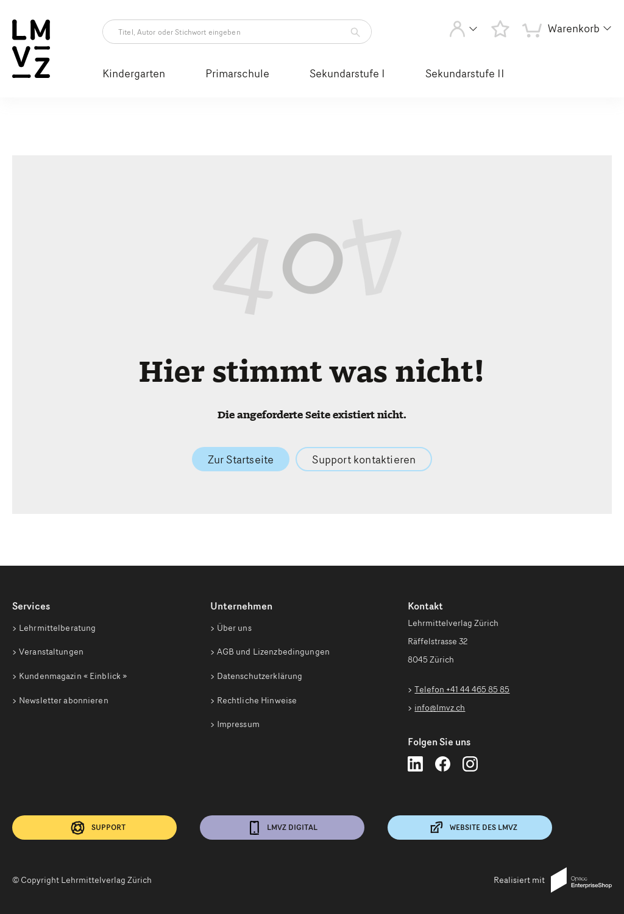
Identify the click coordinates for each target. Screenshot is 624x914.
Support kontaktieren (364, 459)
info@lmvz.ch (439, 707)
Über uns (234, 628)
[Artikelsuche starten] (352, 32)
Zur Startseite (241, 459)
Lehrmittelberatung (57, 628)
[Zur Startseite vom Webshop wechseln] (31, 75)
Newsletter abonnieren (63, 700)
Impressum (238, 724)
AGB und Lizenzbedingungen (273, 651)
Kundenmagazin (73, 676)
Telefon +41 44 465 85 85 (461, 689)
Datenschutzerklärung (260, 676)
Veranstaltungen (51, 651)
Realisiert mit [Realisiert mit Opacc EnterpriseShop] (553, 880)
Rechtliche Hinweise (257, 700)
